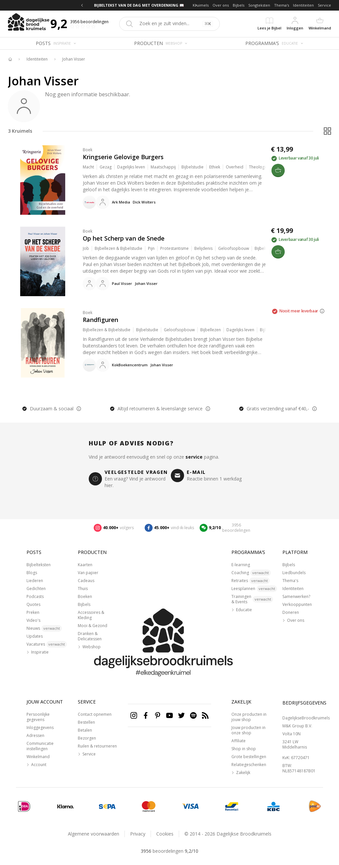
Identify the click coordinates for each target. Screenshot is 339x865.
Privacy (137, 834)
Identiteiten (303, 5)
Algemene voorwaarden (93, 834)
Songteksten (259, 5)
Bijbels (238, 5)
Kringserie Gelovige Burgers (123, 157)
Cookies (164, 834)
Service (324, 5)
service (194, 457)
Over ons (221, 5)
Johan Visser (73, 59)
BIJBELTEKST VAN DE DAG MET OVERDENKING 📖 (139, 5)
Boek (87, 150)
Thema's (281, 5)
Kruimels (201, 5)
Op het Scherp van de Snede (124, 238)
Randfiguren (100, 320)
